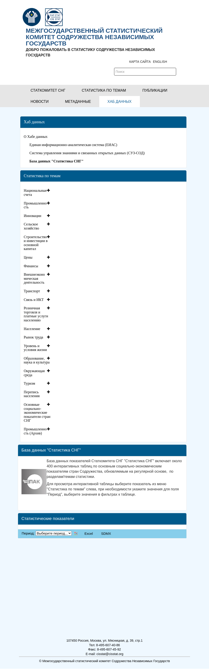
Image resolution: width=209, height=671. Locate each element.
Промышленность (35, 205)
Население (32, 329)
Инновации (32, 216)
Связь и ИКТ (34, 300)
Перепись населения (32, 394)
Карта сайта (140, 61)
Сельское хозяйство (31, 226)
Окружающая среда (34, 373)
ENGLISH (160, 61)
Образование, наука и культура (37, 360)
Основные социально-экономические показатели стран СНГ (37, 412)
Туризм (29, 383)
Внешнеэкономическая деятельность (34, 278)
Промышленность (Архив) (35, 431)
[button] (47, 90)
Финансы (31, 266)
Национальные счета (35, 193)
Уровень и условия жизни (35, 348)
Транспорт (32, 291)
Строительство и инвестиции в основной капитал (36, 243)
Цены (28, 257)
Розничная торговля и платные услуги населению (36, 314)
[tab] (37, 192)
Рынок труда (33, 337)
